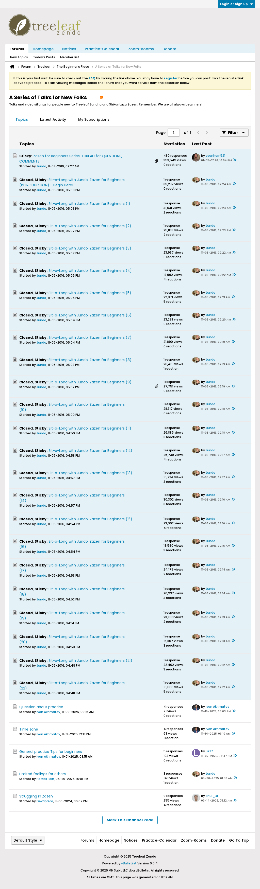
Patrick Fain (45, 779)
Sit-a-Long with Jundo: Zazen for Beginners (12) (90, 450)
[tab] (21, 119)
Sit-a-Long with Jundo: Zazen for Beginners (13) (90, 472)
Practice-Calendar (102, 48)
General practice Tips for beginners (50, 751)
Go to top (239, 840)
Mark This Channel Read (130, 820)
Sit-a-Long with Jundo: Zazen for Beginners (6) (90, 315)
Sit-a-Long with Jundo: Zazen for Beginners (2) (89, 225)
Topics (21, 119)
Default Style (27, 840)
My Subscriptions (93, 119)
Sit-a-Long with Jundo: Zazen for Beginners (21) (90, 660)
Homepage (43, 48)
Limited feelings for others (42, 773)
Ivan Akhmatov (48, 712)
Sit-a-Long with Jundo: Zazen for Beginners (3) (89, 248)
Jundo (41, 166)
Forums (16, 48)
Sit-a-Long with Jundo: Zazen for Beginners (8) (90, 359)
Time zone (28, 729)
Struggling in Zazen (36, 796)
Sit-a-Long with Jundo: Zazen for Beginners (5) (89, 292)
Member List (69, 57)
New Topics (19, 57)
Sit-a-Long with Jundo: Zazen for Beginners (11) (89, 428)
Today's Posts (44, 57)
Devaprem (45, 801)
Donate (169, 48)
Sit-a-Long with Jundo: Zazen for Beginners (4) (90, 270)
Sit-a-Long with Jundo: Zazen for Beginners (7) (90, 337)
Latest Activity (53, 119)
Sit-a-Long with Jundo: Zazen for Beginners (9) (90, 382)
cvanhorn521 (215, 155)
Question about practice (41, 706)
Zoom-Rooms (141, 48)
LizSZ (209, 751)
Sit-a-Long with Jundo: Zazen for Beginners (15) (90, 519)
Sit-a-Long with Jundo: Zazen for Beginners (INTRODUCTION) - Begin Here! (72, 182)
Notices (69, 48)
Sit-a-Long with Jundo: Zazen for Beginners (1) (89, 203)
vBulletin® (129, 863)
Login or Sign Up (236, 4)
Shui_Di (212, 796)
